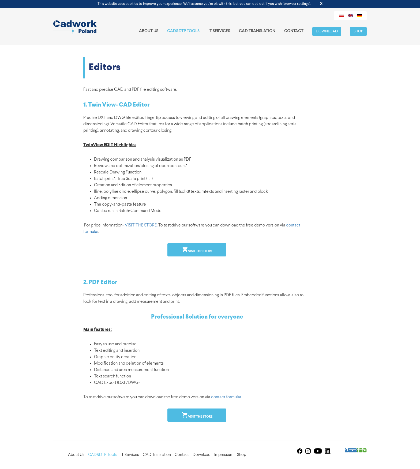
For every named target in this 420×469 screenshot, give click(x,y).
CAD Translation (257, 31)
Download (327, 31)
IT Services (219, 31)
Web (356, 450)
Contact (293, 31)
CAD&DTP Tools (183, 31)
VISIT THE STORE (141, 225)
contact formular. (226, 397)
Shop (358, 31)
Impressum (223, 455)
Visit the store (200, 251)
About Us (148, 31)
